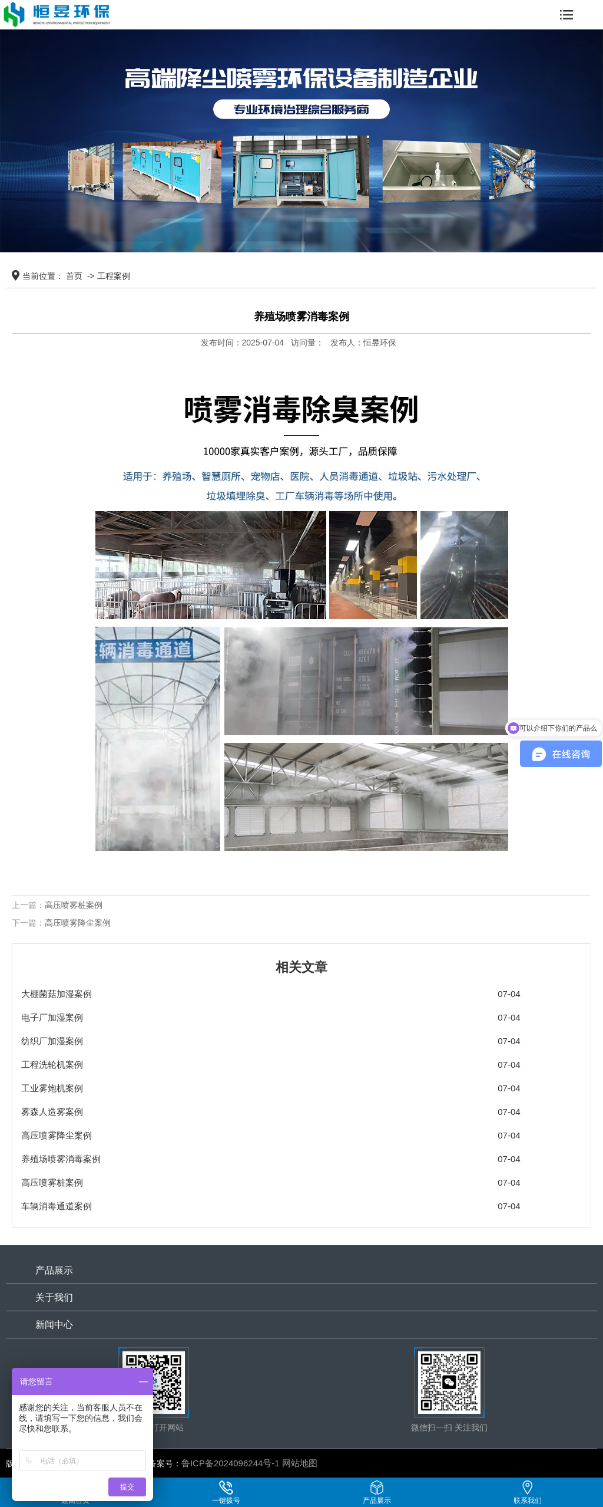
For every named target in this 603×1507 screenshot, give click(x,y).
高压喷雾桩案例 (73, 905)
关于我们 (54, 1297)
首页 (74, 276)
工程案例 (113, 276)
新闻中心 (54, 1325)
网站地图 (299, 1463)
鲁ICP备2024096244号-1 (230, 1463)
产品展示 (54, 1270)
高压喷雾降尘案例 (78, 922)
